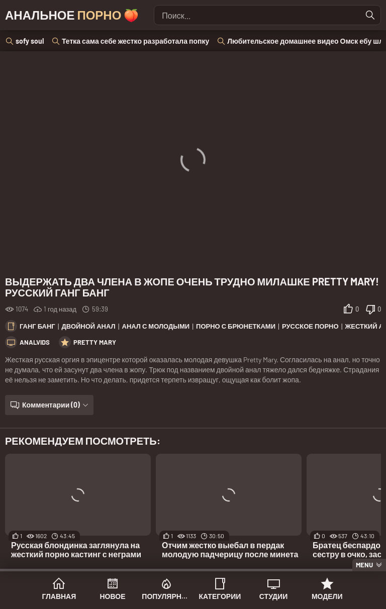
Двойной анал (89, 326)
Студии (273, 596)
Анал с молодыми (156, 326)
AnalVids (35, 342)
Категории (220, 596)
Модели (327, 596)
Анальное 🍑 (72, 15)
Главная (59, 596)
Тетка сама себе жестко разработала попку (135, 41)
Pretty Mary (94, 342)
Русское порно (310, 326)
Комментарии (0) (51, 404)
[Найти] (370, 15)
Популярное (166, 596)
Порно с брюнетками (235, 326)
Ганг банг (37, 326)
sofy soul (30, 41)
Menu (364, 565)
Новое (113, 596)
